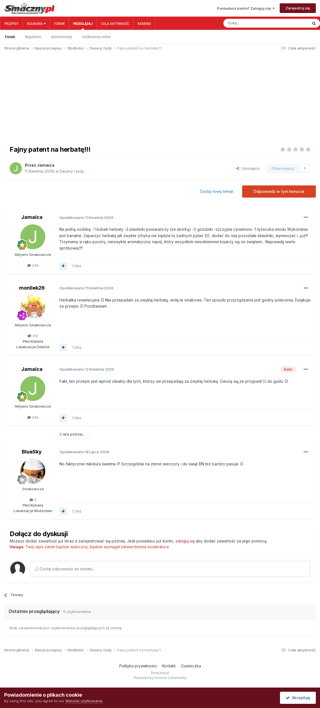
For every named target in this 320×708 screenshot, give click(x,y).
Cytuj (76, 265)
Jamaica (45, 165)
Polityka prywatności (138, 666)
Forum (59, 24)
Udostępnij (248, 168)
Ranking (144, 24)
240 (33, 265)
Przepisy (11, 24)
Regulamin (33, 37)
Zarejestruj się (297, 8)
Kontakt (169, 666)
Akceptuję (298, 697)
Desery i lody (72, 171)
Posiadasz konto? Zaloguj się (246, 8)
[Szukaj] (253, 23)
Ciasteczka (191, 666)
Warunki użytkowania (83, 701)
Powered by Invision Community (160, 678)
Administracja (61, 37)
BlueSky (32, 452)
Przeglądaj (82, 26)
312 (33, 336)
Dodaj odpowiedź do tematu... (65, 569)
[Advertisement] (160, 98)
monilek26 (32, 288)
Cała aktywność (115, 24)
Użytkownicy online (96, 37)
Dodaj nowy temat (216, 191)
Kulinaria (36, 24)
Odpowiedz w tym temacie (279, 191)
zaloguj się (185, 541)
